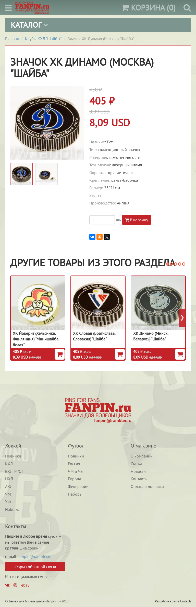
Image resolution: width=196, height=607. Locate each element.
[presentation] (182, 318)
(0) (148, 7)
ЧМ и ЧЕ (75, 471)
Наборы (12, 509)
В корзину (136, 219)
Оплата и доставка (147, 486)
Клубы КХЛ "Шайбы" (43, 38)
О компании (142, 456)
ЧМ (8, 494)
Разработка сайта (167, 601)
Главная (12, 38)
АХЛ (9, 486)
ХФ (8, 501)
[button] (167, 264)
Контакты (139, 478)
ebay (25, 585)
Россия (74, 463)
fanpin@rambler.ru (35, 556)
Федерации (78, 486)
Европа (74, 478)
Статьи (136, 463)
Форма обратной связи (35, 566)
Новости (138, 471)
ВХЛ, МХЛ (14, 471)
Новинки (13, 456)
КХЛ (9, 463)
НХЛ (9, 478)
